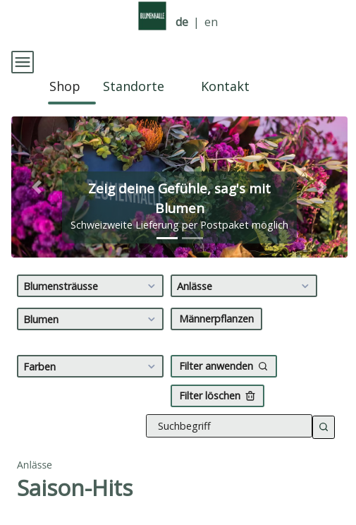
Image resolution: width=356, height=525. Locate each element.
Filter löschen (217, 383)
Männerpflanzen (216, 306)
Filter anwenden (224, 353)
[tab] (167, 225)
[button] (36, 174)
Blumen (91, 306)
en (211, 22)
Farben (91, 353)
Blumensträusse (91, 273)
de (182, 22)
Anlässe (245, 273)
